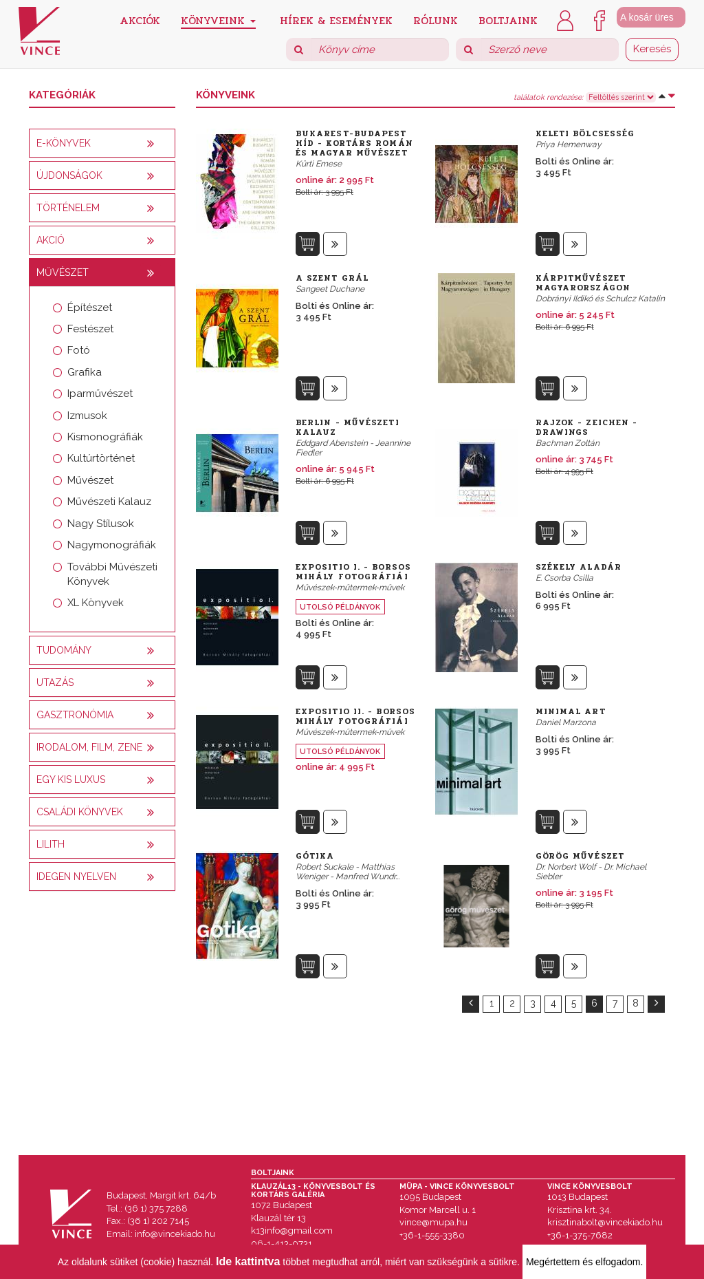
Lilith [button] (50, 844)
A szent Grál (332, 278)
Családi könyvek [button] (79, 811)
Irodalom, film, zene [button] (89, 747)
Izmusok (87, 415)
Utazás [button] (55, 682)
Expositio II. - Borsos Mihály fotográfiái (355, 716)
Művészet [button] (62, 272)
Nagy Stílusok (100, 523)
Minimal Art (571, 711)
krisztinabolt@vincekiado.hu (605, 1222)
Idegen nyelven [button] (76, 876)
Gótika (315, 856)
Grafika (84, 372)
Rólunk (435, 20)
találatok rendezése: (548, 98)
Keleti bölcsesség (585, 133)
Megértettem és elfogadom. (584, 1261)
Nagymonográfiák (111, 545)
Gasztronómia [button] (74, 714)
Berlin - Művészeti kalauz (347, 427)
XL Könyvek (95, 602)
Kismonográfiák (105, 437)
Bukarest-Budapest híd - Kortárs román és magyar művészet (354, 143)
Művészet (90, 480)
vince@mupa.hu (433, 1222)
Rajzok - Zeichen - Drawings (587, 427)
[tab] (102, 143)
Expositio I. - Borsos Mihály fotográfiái (353, 572)
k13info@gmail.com (292, 1230)
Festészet (90, 329)
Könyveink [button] (218, 20)
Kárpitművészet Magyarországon (583, 283)
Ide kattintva (248, 1261)
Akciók (140, 20)
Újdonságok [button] (69, 175)
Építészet (89, 307)
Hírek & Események (336, 20)
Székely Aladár (579, 567)
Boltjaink (508, 20)
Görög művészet (580, 856)
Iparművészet (100, 393)
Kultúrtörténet (101, 458)
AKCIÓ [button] (50, 240)
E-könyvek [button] (63, 143)
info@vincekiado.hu (175, 1234)
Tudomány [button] (63, 650)
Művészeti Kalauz (109, 501)
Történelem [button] (68, 207)
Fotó (78, 350)
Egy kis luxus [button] (70, 779)
